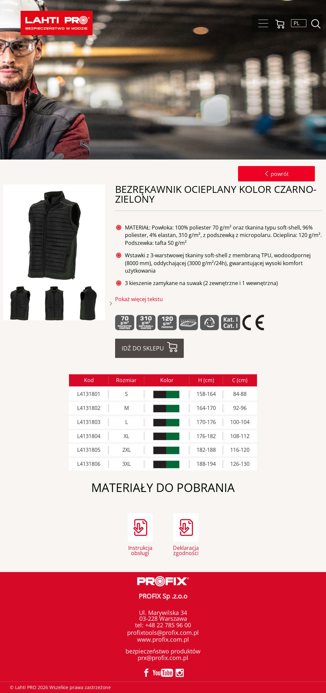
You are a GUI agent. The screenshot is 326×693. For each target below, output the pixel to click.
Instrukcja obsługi (140, 550)
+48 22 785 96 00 (167, 625)
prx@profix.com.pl (163, 658)
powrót (276, 173)
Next (111, 303)
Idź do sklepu (143, 348)
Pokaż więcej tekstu (139, 299)
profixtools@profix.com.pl (163, 632)
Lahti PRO (56, 23)
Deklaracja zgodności (186, 550)
